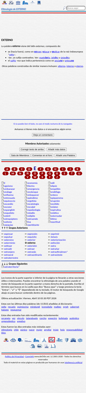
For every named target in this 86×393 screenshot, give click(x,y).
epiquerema (57, 197)
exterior (31, 239)
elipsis (54, 185)
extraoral (8, 254)
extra (53, 245)
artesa (69, 60)
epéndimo (32, 197)
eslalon (54, 206)
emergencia (33, 188)
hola (62, 329)
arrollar (48, 329)
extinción (55, 242)
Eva (29, 221)
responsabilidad (74, 329)
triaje (56, 329)
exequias (8, 224)
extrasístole (56, 254)
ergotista (31, 200)
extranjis (31, 251)
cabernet (74, 306)
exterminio (9, 242)
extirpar (8, 245)
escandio (8, 203)
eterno (79, 66)
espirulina (56, 209)
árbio (54, 57)
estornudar (56, 215)
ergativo (21, 321)
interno (70, 66)
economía (32, 182)
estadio (31, 212)
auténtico (74, 318)
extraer (31, 248)
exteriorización (58, 239)
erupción (55, 200)
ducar (46, 51)
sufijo (13, 60)
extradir (8, 248)
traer (37, 51)
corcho (43, 318)
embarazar (9, 188)
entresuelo (9, 197)
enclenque (32, 191)
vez (13, 318)
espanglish (9, 209)
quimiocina (22, 306)
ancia (59, 60)
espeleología (33, 209)
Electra (30, 185)
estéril (7, 215)
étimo (54, 218)
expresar (8, 233)
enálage (8, 191)
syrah (65, 306)
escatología (33, 203)
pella (3, 306)
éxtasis (54, 236)
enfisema (8, 194)
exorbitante (33, 224)
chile (16, 329)
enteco (54, 194)
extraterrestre (11, 257)
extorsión (32, 245)
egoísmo (8, 185)
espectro (52, 318)
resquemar (15, 309)
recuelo (12, 306)
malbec (57, 306)
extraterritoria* (12, 266)
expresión (32, 233)
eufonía (8, 221)
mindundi (35, 306)
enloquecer (33, 194)
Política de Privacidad (14, 356)
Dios (3, 332)
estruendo (32, 218)
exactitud (55, 221)
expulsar (8, 236)
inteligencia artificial (73, 362)
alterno (61, 66)
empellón (55, 188)
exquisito (32, 236)
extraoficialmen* (59, 251)
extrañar (55, 248)
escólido (55, 203)
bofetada (63, 318)
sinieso (65, 57)
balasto (5, 309)
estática (55, 212)
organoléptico (8, 321)
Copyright (29, 356)
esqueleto (9, 212)
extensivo (9, 239)
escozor (8, 206)
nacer (32, 329)
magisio (44, 57)
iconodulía (47, 306)
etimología (6, 329)
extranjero (9, 251)
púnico (23, 329)
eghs (11, 54)
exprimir (55, 233)
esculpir (31, 206)
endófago (55, 191)
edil (52, 182)
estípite (31, 215)
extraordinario (34, 254)
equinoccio (9, 200)
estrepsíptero (11, 218)
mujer (39, 329)
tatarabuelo (32, 318)
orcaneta (5, 318)
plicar (56, 51)
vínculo (20, 318)
